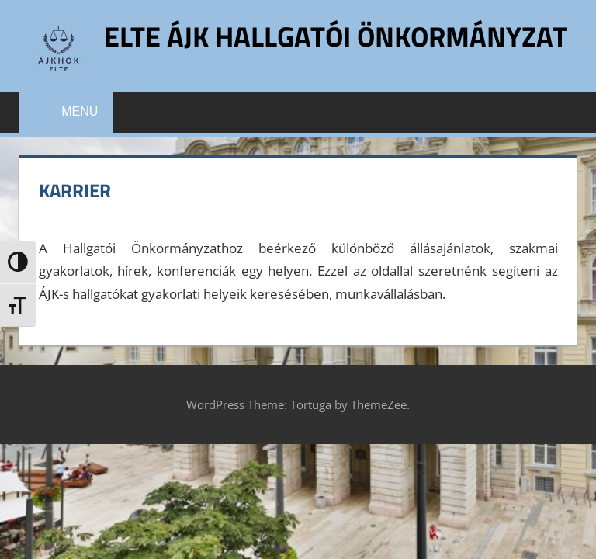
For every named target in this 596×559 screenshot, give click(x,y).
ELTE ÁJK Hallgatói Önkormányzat (335, 36)
